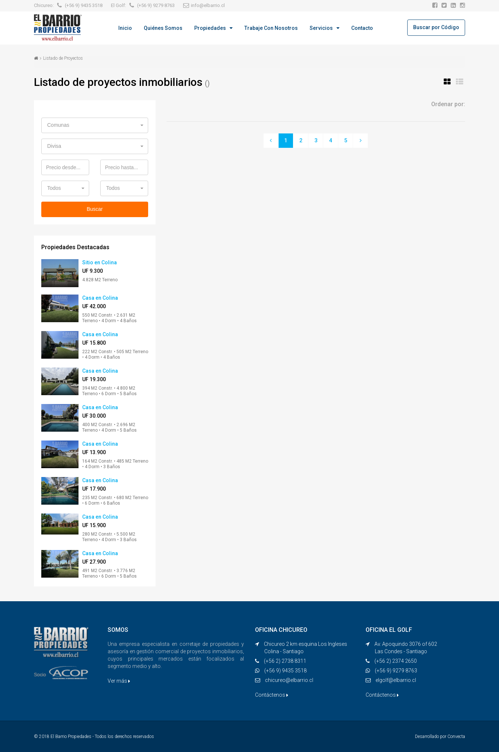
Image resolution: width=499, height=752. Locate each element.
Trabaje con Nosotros (271, 28)
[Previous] (270, 140)
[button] (94, 125)
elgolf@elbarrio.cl (396, 680)
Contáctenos (271, 695)
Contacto (362, 28)
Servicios (321, 28)
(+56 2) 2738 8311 (285, 661)
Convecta (456, 736)
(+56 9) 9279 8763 (396, 670)
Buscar (95, 209)
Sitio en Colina (99, 262)
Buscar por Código (436, 27)
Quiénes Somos (163, 28)
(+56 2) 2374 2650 (395, 661)
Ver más (119, 681)
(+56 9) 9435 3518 (285, 670)
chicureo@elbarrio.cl (289, 680)
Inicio (125, 28)
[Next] (361, 140)
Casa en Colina (100, 298)
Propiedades (210, 28)
